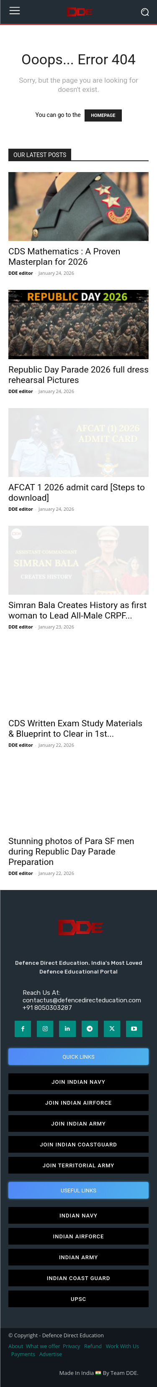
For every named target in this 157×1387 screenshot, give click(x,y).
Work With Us (122, 1346)
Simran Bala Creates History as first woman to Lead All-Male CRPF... (77, 610)
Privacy (72, 1346)
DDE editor (20, 273)
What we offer (43, 1346)
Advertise (50, 1354)
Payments (23, 1354)
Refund (93, 1346)
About (15, 1346)
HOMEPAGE (103, 115)
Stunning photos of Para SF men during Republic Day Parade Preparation (71, 851)
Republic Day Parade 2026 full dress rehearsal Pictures (78, 375)
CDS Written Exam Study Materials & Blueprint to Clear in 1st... (75, 728)
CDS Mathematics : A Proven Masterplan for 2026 (64, 256)
